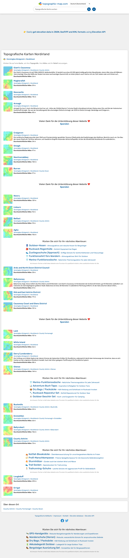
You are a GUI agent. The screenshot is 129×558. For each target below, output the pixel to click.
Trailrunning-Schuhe (40, 468)
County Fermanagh (46, 333)
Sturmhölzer (35, 461)
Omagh (17, 146)
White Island (19, 342)
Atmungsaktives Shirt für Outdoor (75, 256)
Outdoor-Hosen (37, 245)
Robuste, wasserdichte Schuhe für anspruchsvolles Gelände (80, 537)
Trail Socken (35, 464)
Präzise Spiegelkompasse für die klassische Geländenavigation (79, 458)
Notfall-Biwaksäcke (39, 454)
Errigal (17, 488)
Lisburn (17, 207)
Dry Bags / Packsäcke (44, 389)
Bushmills (18, 404)
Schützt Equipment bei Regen (65, 249)
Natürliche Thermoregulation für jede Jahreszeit (77, 260)
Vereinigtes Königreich (21, 70)
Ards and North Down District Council (31, 268)
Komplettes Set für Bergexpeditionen (75, 548)
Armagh (17, 103)
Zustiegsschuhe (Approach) (44, 252)
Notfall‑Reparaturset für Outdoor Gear (75, 393)
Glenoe (17, 367)
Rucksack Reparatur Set (46, 392)
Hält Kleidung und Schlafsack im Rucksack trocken (77, 390)
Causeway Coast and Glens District (30, 303)
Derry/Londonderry (23, 353)
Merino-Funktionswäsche (43, 259)
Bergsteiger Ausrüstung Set (44, 547)
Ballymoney (19, 279)
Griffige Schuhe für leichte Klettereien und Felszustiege (82, 253)
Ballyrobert (19, 427)
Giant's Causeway (22, 67)
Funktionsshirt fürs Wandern (44, 256)
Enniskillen (19, 416)
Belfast (17, 218)
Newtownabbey (21, 157)
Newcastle (19, 92)
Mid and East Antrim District (27, 292)
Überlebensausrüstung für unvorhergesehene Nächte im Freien (75, 454)
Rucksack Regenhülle (40, 249)
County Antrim (44, 70)
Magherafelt (19, 81)
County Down (44, 171)
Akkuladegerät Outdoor (42, 544)
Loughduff (18, 476)
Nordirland (34, 70)
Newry (17, 196)
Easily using (66, 32)
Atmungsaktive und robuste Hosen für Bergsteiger (67, 246)
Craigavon (18, 133)
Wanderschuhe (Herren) (42, 537)
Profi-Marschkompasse (41, 457)
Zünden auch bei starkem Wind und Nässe (60, 462)
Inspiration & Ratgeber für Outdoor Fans (74, 386)
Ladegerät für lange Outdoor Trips (69, 544)
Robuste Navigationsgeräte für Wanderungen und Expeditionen (74, 534)
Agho (16, 230)
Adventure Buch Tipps (45, 385)
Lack (16, 331)
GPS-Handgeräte (38, 533)
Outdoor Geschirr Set (44, 396)
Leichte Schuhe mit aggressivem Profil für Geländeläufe (74, 469)
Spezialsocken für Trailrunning (55, 465)
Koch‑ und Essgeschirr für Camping (71, 397)
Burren (17, 168)
